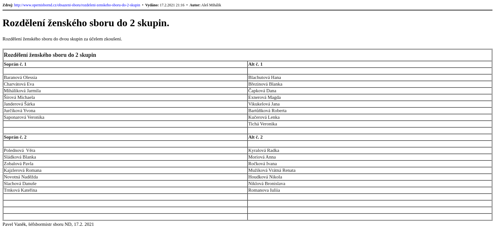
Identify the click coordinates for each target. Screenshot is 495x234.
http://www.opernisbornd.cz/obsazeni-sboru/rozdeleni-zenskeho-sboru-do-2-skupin (77, 5)
